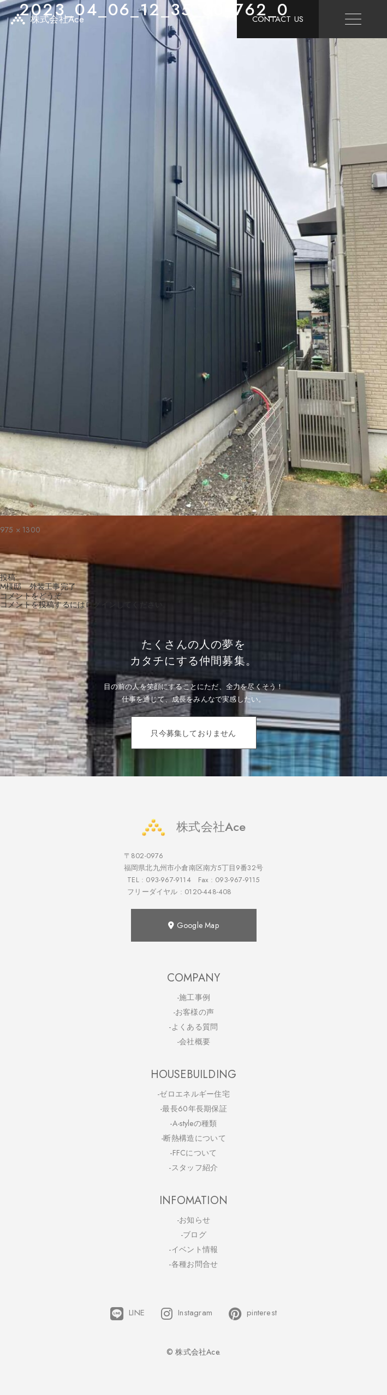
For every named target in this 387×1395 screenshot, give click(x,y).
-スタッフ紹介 (193, 1167)
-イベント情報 (193, 1249)
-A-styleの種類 (193, 1123)
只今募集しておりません (193, 733)
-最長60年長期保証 (193, 1108)
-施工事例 (194, 997)
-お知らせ (194, 1219)
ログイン (100, 604)
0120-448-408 (207, 892)
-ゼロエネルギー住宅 (193, 1093)
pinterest (253, 1313)
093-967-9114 (168, 880)
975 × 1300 (20, 529)
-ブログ (193, 1234)
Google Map (193, 925)
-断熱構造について (193, 1138)
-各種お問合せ (193, 1264)
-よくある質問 (193, 1026)
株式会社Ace (193, 827)
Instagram (186, 1313)
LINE (127, 1313)
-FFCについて (193, 1152)
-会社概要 (194, 1041)
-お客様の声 (194, 1012)
